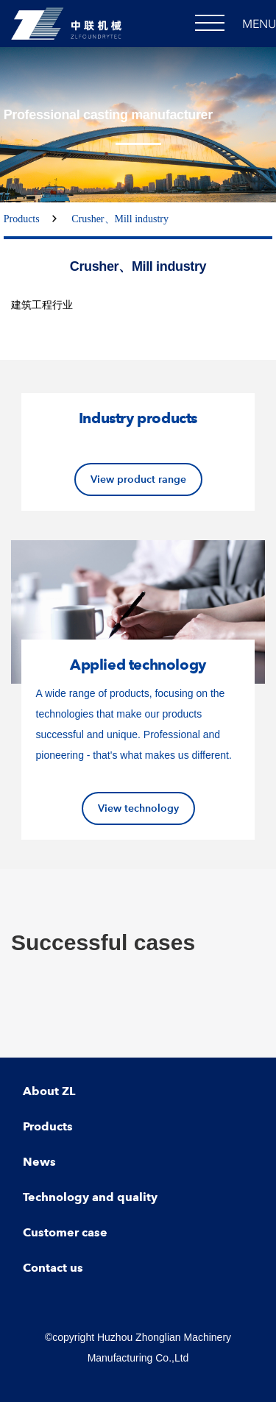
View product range (138, 479)
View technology (138, 808)
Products (22, 218)
